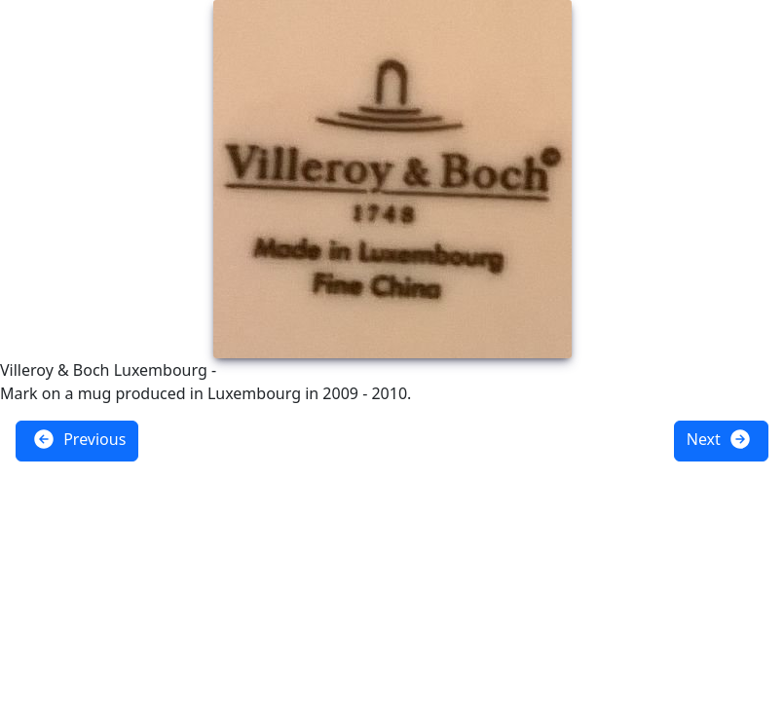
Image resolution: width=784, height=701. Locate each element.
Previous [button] (79, 439)
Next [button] (719, 439)
